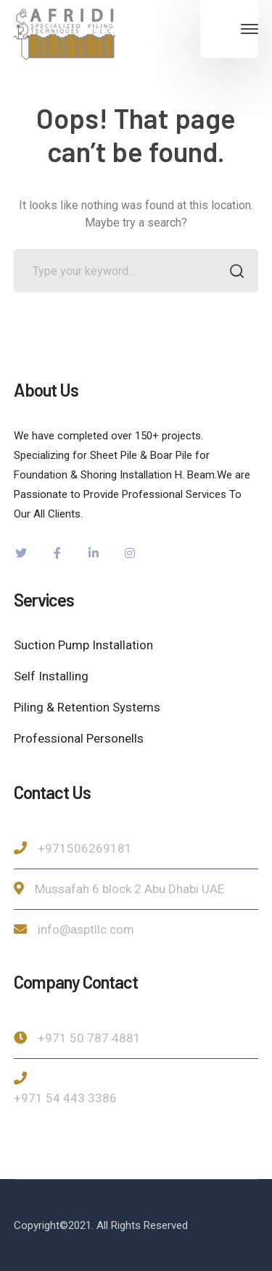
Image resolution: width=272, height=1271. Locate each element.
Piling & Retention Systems (87, 707)
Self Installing (51, 676)
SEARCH (232, 272)
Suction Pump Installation (83, 645)
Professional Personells (79, 738)
